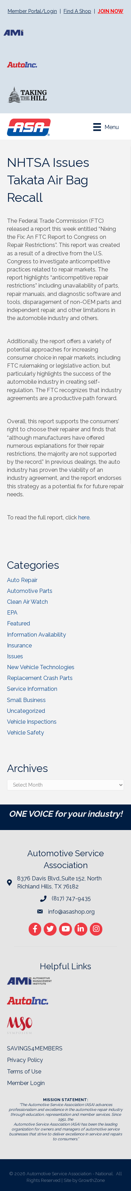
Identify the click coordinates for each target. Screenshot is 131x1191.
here (83, 517)
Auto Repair (22, 580)
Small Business (26, 700)
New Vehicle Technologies (40, 667)
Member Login (26, 1083)
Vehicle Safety (25, 732)
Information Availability (36, 634)
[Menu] (106, 127)
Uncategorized (26, 711)
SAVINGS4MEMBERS (35, 1048)
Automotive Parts (29, 591)
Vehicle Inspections (32, 721)
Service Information (32, 689)
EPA (12, 612)
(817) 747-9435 (71, 898)
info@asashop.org (71, 911)
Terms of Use (24, 1071)
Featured (18, 623)
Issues (15, 656)
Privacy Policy (25, 1060)
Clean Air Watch (27, 601)
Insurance (19, 645)
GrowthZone (92, 1180)
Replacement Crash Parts (40, 678)
